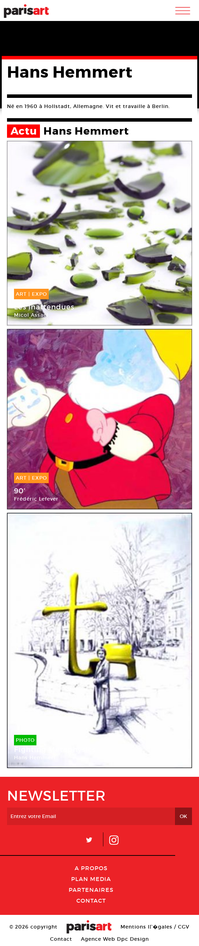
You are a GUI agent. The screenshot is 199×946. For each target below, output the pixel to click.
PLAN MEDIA (91, 878)
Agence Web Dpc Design (115, 939)
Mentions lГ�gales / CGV (155, 927)
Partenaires (91, 889)
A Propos (91, 868)
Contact (91, 900)
